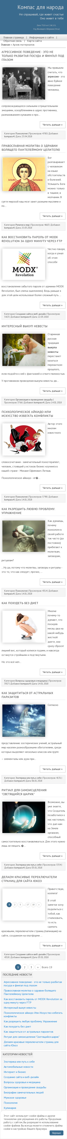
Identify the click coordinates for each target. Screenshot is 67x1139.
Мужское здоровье (15, 1097)
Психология (22, 133)
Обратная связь (12, 40)
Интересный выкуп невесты (25, 326)
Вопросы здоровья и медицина (31, 680)
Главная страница (13, 37)
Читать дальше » (53, 124)
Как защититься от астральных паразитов (28, 1031)
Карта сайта (34, 40)
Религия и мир (23, 224)
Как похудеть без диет (20, 603)
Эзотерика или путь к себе (29, 777)
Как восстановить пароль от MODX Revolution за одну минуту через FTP (32, 239)
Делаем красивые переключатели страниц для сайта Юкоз (29, 879)
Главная (5, 44)
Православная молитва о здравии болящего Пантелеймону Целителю (31, 148)
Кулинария (10, 1108)
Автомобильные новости (18, 1066)
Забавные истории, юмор (18, 1118)
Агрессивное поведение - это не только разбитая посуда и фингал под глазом (33, 56)
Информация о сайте (41, 37)
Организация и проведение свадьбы (34, 399)
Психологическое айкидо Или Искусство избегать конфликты (27, 414)
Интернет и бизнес (15, 1072)
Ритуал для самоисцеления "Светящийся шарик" (24, 792)
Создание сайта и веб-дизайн (31, 314)
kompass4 (9, 136)
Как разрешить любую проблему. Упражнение (30, 1021)
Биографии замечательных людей (24, 1092)
